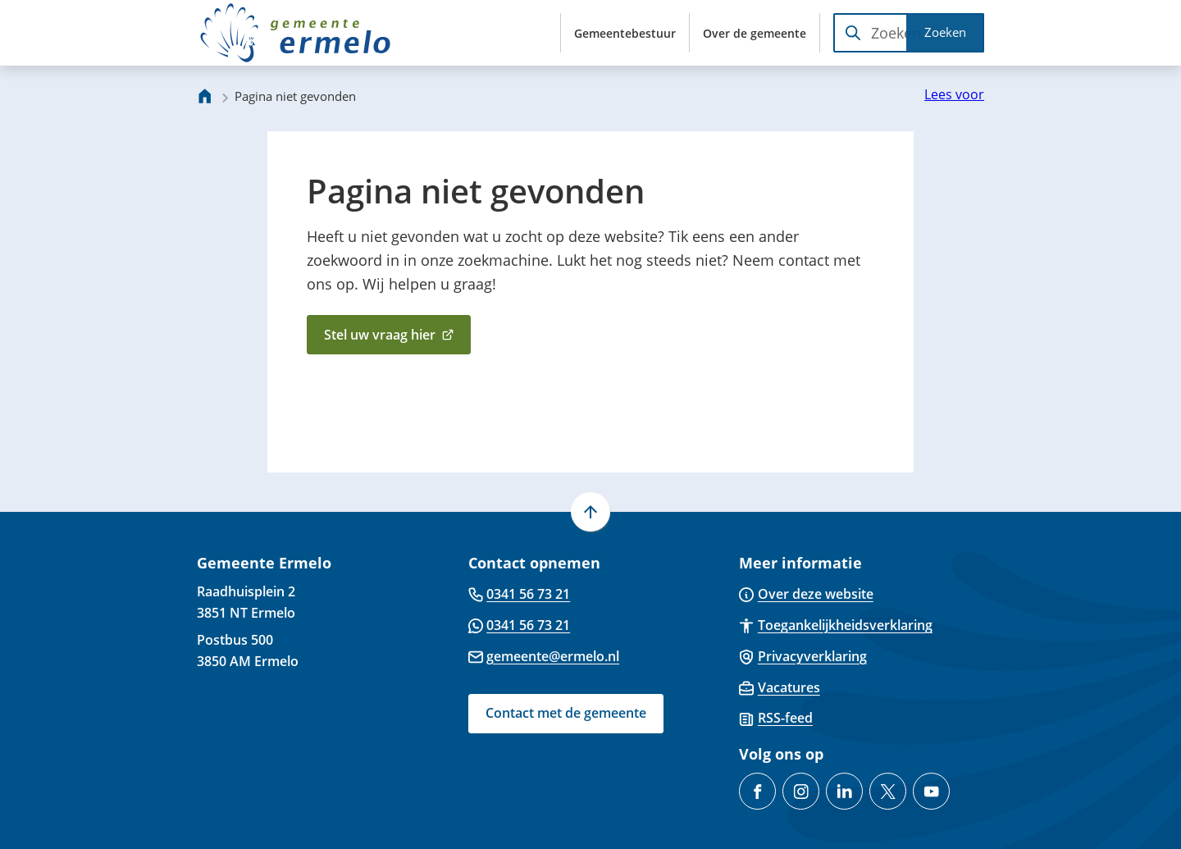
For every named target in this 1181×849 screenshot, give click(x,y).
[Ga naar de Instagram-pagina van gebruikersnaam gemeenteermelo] (800, 791)
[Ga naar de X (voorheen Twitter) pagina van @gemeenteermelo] (887, 791)
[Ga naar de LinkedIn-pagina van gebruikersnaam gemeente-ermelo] (844, 791)
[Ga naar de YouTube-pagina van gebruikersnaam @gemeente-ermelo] (931, 791)
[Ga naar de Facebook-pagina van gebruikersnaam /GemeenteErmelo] (757, 791)
